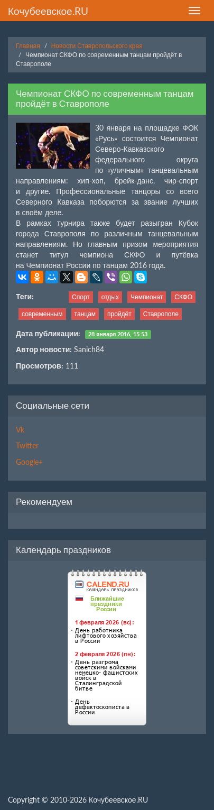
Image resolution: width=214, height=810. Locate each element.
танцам (85, 314)
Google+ (29, 461)
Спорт (81, 297)
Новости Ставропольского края (97, 46)
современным (42, 314)
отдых (110, 297)
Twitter (27, 445)
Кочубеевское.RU (48, 11)
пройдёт (119, 314)
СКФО (183, 297)
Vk (20, 429)
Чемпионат (147, 297)
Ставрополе (161, 314)
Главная (28, 46)
